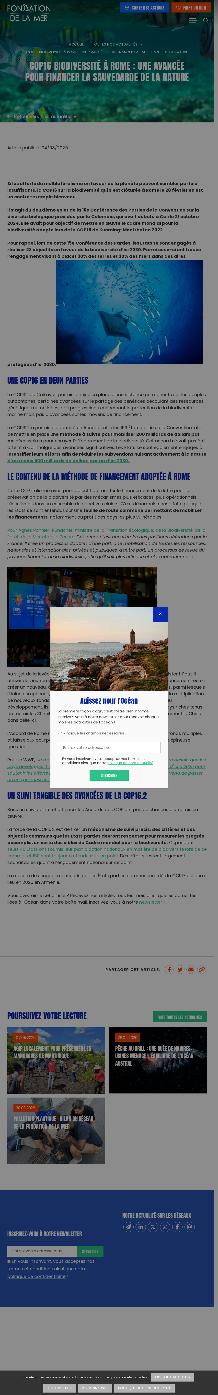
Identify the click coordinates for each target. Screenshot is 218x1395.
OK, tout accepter (173, 1377)
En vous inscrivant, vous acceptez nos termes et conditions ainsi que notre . (109, 761)
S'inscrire (109, 775)
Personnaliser (95, 1388)
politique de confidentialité (130, 763)
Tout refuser (59, 1388)
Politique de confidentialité (144, 1388)
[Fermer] (160, 614)
